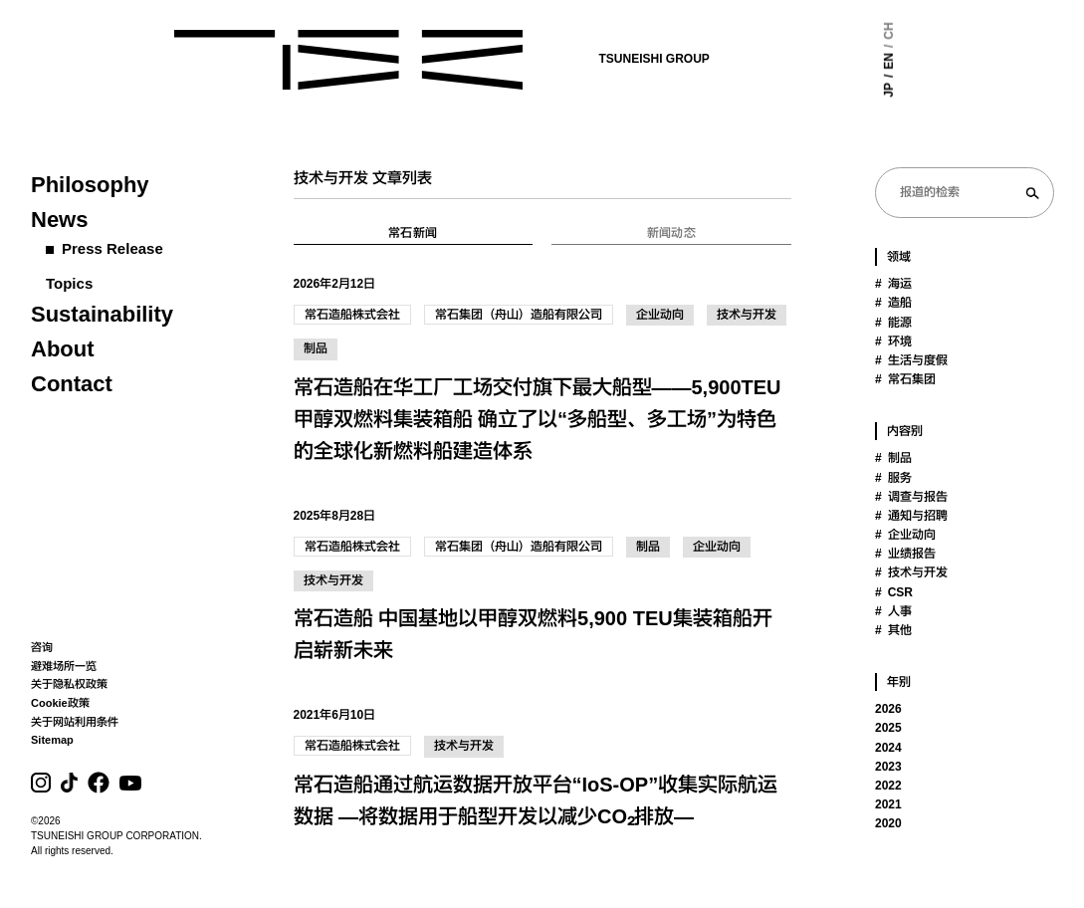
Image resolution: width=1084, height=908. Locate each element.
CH (829, 30)
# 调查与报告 (911, 497)
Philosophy (90, 184)
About (63, 349)
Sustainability (102, 314)
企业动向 (660, 315)
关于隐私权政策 (69, 684)
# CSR (894, 592)
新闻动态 (671, 233)
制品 (315, 348)
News (59, 219)
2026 (888, 709)
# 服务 (893, 478)
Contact (71, 383)
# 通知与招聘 (911, 516)
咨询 (42, 647)
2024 (888, 748)
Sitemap (52, 740)
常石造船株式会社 (352, 315)
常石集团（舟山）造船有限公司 (518, 315)
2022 (888, 786)
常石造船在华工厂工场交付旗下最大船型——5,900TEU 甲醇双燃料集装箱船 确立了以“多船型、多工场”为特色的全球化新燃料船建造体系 (537, 419)
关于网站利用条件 (74, 722)
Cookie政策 (60, 703)
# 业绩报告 (905, 554)
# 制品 (893, 458)
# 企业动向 (905, 535)
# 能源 (893, 323)
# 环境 (893, 341)
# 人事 (893, 611)
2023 (888, 767)
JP (829, 90)
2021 (888, 804)
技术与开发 (746, 315)
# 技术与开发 (911, 572)
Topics (69, 283)
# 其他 (893, 630)
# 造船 (893, 303)
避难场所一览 (64, 666)
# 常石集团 (905, 379)
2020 (888, 823)
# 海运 (893, 284)
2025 (888, 728)
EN (829, 61)
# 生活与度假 (911, 360)
